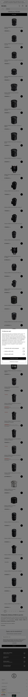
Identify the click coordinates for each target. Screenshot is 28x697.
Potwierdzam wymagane (14, 361)
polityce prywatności (13, 337)
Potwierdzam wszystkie (14, 358)
